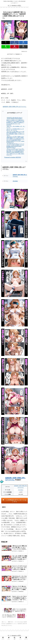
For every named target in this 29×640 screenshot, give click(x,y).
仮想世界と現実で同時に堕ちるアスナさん (14, 106)
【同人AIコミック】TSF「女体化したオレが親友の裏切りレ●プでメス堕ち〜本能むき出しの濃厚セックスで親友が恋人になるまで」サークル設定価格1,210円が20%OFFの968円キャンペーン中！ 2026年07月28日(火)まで (15, 139)
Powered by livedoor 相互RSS (12, 157)
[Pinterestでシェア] (14, 46)
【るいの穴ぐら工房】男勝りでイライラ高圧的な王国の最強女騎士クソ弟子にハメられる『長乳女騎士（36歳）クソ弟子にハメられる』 (15, 133)
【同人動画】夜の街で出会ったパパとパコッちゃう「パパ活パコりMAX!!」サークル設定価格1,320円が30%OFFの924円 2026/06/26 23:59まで (15, 145)
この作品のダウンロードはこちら (16, 500)
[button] (23, 46)
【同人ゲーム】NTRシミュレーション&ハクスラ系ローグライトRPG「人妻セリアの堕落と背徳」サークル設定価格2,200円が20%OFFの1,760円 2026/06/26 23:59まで (15, 150)
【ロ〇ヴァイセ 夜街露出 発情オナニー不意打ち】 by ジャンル (15, 129)
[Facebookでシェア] (14, 42)
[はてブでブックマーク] (23, 42)
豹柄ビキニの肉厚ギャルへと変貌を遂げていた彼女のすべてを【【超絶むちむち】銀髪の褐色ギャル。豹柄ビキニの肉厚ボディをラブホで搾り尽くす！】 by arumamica (15, 122)
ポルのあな (15, 181)
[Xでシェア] (5, 42)
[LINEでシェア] (5, 46)
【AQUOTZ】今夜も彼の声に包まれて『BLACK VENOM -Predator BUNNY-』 (14, 118)
